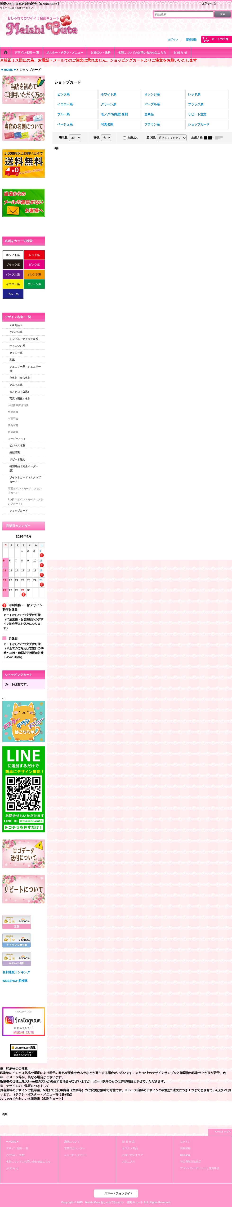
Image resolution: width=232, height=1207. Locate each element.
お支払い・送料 (15, 1154)
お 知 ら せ (12, 1168)
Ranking (185, 1154)
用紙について (72, 1141)
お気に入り (128, 1161)
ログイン (173, 39)
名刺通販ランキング (16, 972)
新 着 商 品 (128, 1141)
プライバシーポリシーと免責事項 (199, 1168)
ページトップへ (222, 1132)
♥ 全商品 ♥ (15, 325)
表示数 (63, 137)
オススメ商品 (130, 1148)
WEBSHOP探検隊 (14, 981)
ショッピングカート (76, 1154)
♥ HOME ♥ (12, 1141)
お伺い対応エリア (132, 1154)
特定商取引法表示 (190, 1161)
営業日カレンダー (74, 1148)
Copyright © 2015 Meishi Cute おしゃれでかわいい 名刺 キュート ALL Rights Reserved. (116, 1202)
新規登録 (191, 39)
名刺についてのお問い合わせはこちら (28, 1161)
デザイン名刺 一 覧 (17, 1148)
